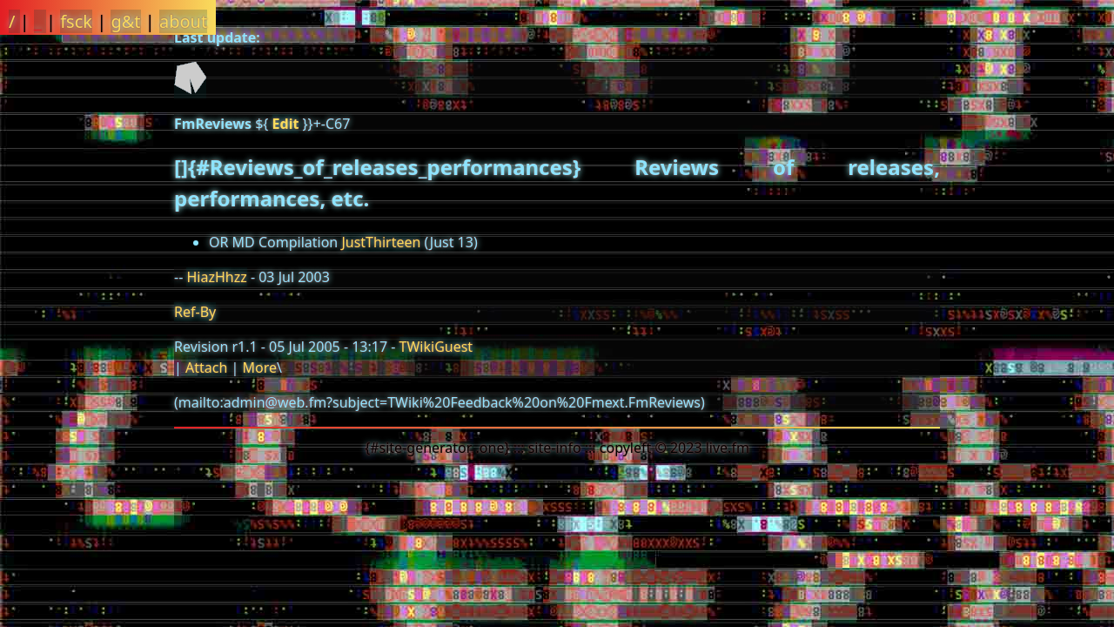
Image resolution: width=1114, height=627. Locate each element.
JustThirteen (380, 242)
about (183, 21)
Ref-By (195, 311)
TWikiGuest (436, 346)
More (259, 367)
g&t (125, 21)
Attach (206, 367)
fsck (76, 21)
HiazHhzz (216, 277)
